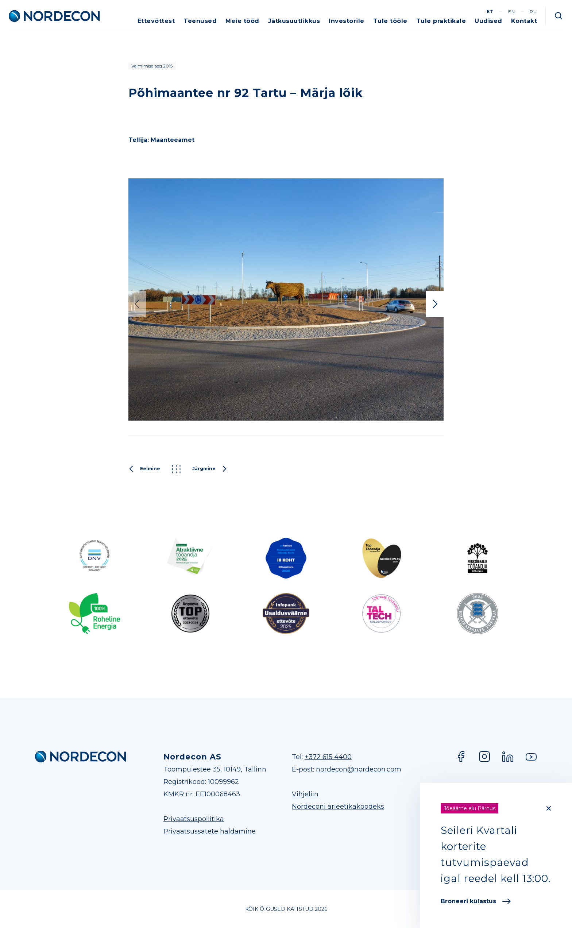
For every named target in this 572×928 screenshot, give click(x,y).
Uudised (488, 21)
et (490, 11)
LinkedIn (508, 756)
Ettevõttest (156, 21)
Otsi (558, 16)
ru (533, 11)
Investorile (346, 21)
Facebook (461, 756)
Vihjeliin (305, 794)
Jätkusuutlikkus (294, 21)
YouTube (531, 756)
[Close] (549, 808)
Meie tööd (242, 21)
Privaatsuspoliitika (193, 819)
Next (435, 304)
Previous (137, 304)
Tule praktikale (441, 21)
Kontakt (524, 21)
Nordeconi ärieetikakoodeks (338, 807)
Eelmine (144, 469)
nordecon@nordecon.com (358, 769)
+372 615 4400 (328, 757)
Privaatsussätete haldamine (209, 831)
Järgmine (209, 469)
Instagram (484, 756)
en (511, 11)
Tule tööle (390, 21)
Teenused (200, 21)
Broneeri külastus (476, 901)
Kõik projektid (176, 469)
